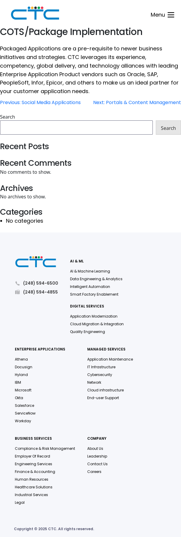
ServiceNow (25, 413)
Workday (23, 420)
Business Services (33, 438)
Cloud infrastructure (105, 390)
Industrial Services (31, 494)
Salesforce (24, 405)
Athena (21, 359)
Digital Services (87, 306)
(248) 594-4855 (36, 292)
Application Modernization (94, 316)
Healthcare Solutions (34, 487)
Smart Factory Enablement (94, 294)
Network (94, 382)
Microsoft (23, 390)
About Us (95, 448)
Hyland (21, 374)
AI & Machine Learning (90, 271)
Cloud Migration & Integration (97, 323)
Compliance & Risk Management (45, 448)
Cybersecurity (99, 374)
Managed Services (106, 349)
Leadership (97, 456)
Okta (19, 397)
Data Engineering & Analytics (96, 278)
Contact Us (97, 463)
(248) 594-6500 (36, 283)
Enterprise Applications (40, 349)
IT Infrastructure (101, 366)
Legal (20, 502)
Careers (94, 471)
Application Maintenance (110, 359)
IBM (18, 382)
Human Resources (31, 479)
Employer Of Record (32, 456)
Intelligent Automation (90, 286)
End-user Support (103, 397)
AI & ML (77, 261)
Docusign (23, 366)
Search (7, 117)
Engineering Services (33, 463)
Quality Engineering (87, 331)
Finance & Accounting (35, 471)
